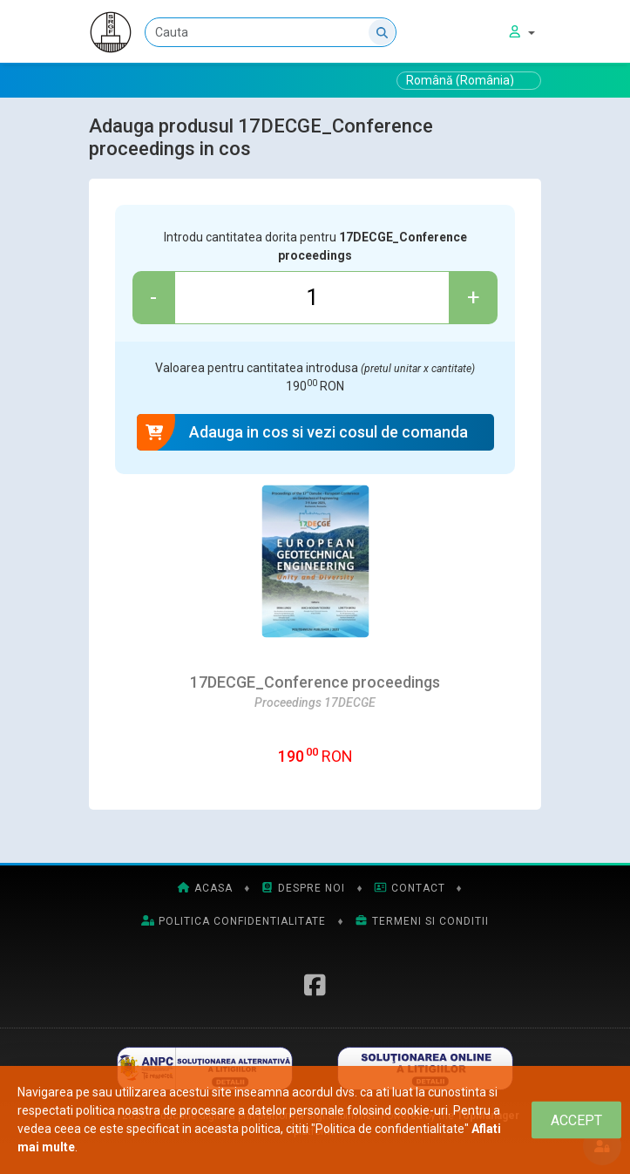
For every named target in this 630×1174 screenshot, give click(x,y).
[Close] (576, 1120)
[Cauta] (270, 32)
